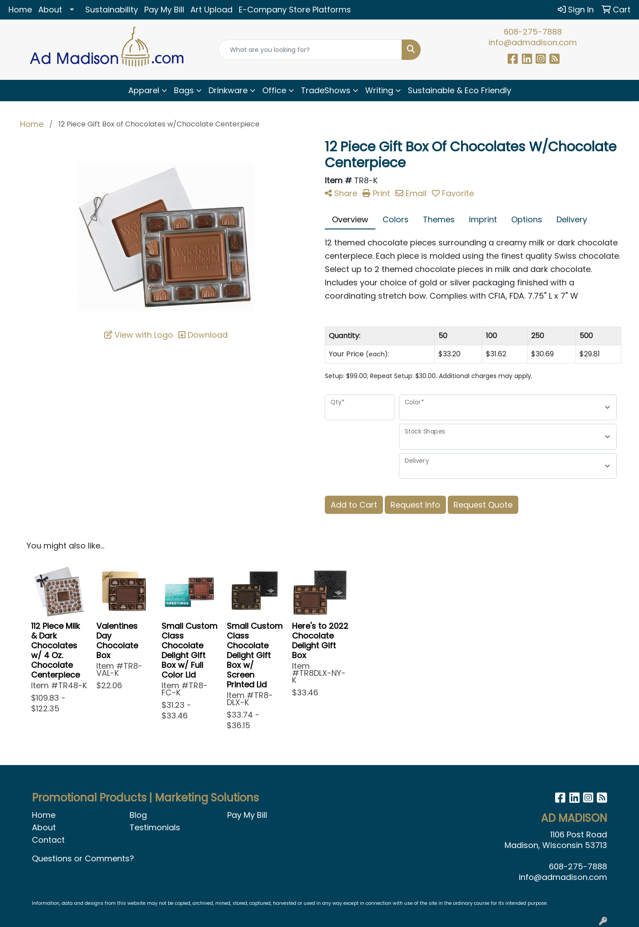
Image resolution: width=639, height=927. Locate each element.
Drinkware (228, 90)
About (50, 9)
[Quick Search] (310, 49)
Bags (184, 90)
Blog (138, 814)
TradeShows (326, 90)
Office (274, 90)
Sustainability (111, 9)
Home (20, 9)
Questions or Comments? (83, 858)
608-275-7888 (533, 31)
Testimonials (155, 827)
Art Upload (211, 9)
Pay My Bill (164, 9)
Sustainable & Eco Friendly (459, 90)
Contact (48, 839)
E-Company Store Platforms (295, 9)
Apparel (143, 90)
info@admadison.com (533, 42)
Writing (379, 90)
